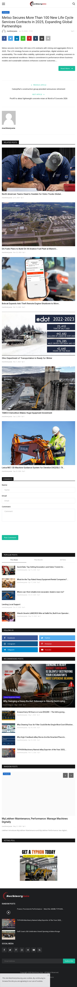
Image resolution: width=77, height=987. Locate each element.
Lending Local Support (11, 604)
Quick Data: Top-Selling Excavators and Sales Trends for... (41, 567)
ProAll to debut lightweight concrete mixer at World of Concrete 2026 (38, 98)
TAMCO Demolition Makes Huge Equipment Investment (27, 413)
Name (4, 485)
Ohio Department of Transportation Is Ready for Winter (27, 358)
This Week (14, 560)
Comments (7, 479)
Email (4, 496)
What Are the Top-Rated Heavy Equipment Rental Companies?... (42, 579)
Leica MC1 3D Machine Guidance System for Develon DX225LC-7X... (33, 467)
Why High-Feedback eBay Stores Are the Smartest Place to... (41, 737)
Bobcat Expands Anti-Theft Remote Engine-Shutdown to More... (31, 303)
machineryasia (9, 31)
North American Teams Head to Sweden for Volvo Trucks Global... (32, 194)
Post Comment (10, 537)
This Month (38, 560)
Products (6, 12)
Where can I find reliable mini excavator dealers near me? (40, 592)
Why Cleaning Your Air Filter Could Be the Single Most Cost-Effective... (45, 725)
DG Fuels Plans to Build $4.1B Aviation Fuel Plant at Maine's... (30, 249)
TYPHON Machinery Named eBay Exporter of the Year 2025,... (41, 750)
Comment (6, 506)
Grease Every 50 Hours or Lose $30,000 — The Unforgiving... (41, 712)
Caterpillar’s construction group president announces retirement (38, 89)
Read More (67, 68)
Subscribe (69, 961)
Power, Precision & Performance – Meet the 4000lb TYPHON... (40, 909)
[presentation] (17, 527)
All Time (63, 560)
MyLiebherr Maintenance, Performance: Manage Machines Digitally (35, 820)
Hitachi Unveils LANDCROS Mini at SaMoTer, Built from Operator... (43, 613)
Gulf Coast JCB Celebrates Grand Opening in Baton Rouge (38, 931)
